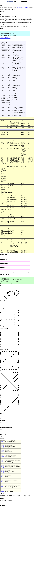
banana (2, 459)
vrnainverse (2, 500)
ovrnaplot (2, 479)
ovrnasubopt (2, 480)
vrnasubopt (2, 509)
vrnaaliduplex (2, 484)
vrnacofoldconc (3, 489)
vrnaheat (2, 499)
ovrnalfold (2, 478)
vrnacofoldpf (2, 490)
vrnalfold (2, 503)
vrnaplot (2, 508)
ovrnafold (2, 473)
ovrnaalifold (2, 463)
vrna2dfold (2, 483)
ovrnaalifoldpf (2, 464)
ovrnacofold (2, 465)
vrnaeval (2, 494)
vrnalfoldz (2, 504)
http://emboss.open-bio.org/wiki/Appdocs (22, 7)
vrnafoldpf (2, 498)
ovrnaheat (2, 475)
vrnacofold (2, 488)
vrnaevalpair (2, 495)
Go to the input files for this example (5, 38)
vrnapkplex (2, 505)
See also (2, 456)
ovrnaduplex (2, 469)
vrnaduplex (2, 493)
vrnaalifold (2, 485)
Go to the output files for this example (5, 39)
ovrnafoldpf (2, 474)
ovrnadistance (2, 468)
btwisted (2, 460)
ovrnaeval (2, 470)
